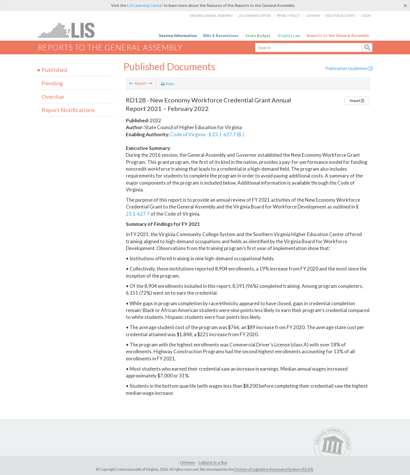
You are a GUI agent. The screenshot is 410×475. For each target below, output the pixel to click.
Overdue (53, 96)
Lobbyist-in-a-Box (213, 462)
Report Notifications (68, 109)
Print (167, 84)
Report (357, 100)
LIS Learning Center (145, 5)
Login (366, 15)
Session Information (178, 35)
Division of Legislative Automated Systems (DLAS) (273, 469)
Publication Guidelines (348, 68)
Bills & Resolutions (221, 35)
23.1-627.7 (138, 214)
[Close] (405, 5)
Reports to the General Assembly (338, 35)
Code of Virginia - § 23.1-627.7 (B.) (207, 134)
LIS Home (313, 15)
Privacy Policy (288, 15)
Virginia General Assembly (211, 15)
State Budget (258, 35)
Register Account (340, 15)
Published (54, 69)
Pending (52, 83)
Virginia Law (289, 35)
